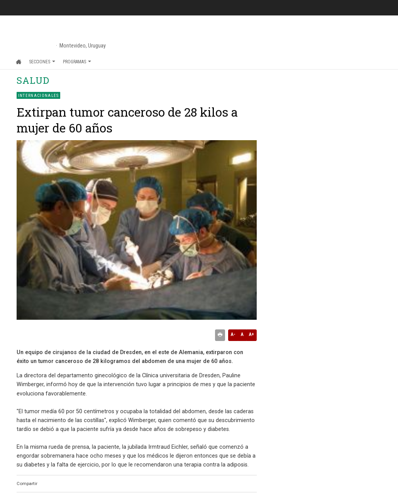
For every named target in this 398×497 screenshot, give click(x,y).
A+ (251, 334)
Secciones (42, 61)
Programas (77, 61)
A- (233, 334)
